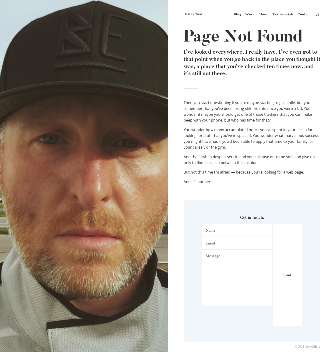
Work (250, 14)
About (264, 14)
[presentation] (237, 317)
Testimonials (283, 14)
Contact (304, 14)
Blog (238, 14)
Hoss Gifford (193, 14)
